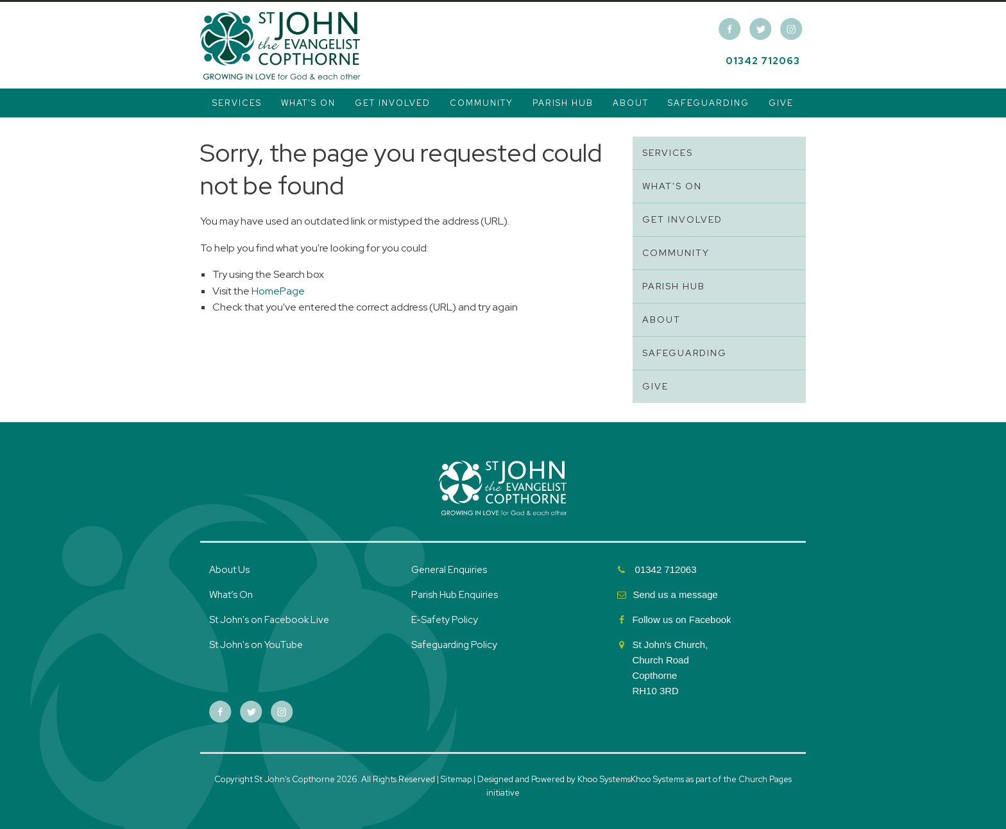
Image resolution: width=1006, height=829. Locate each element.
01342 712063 (763, 61)
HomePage (278, 291)
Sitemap (456, 779)
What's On (308, 103)
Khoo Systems (657, 779)
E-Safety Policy (444, 619)
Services (237, 103)
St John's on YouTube (256, 644)
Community (481, 103)
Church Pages (765, 779)
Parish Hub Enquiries (455, 594)
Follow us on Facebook (682, 619)
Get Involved (393, 103)
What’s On (231, 594)
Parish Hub (563, 103)
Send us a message (675, 594)
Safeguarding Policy (454, 644)
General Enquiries (449, 569)
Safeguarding (708, 103)
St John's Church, (670, 644)
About (631, 103)
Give (781, 103)
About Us (229, 569)
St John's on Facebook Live (269, 619)
